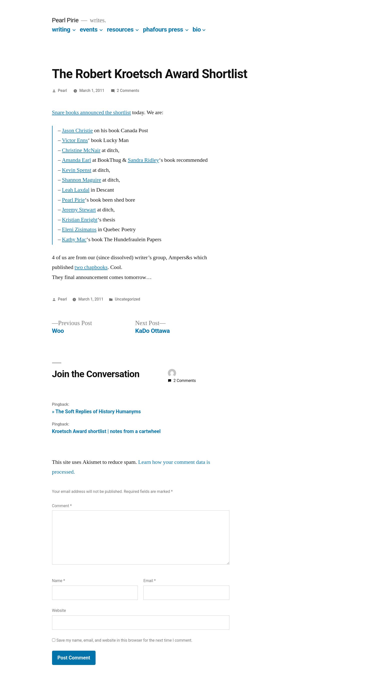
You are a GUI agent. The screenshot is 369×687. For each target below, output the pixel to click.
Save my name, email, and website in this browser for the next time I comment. (125, 640)
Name (58, 580)
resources (120, 29)
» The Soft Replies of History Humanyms (96, 412)
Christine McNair (81, 150)
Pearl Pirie (65, 20)
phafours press (163, 29)
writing (61, 29)
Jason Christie (77, 130)
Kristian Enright (80, 219)
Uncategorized (127, 299)
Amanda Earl (76, 160)
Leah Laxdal (76, 189)
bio (197, 29)
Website (59, 610)
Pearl (62, 90)
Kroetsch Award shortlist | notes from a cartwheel (106, 431)
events (89, 29)
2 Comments (128, 90)
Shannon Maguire (81, 179)
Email (149, 580)
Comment (62, 505)
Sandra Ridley (143, 160)
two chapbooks (91, 267)
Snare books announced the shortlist (91, 112)
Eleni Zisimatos (79, 229)
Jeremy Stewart (79, 209)
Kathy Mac (74, 239)
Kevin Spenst (76, 170)
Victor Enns (75, 140)
